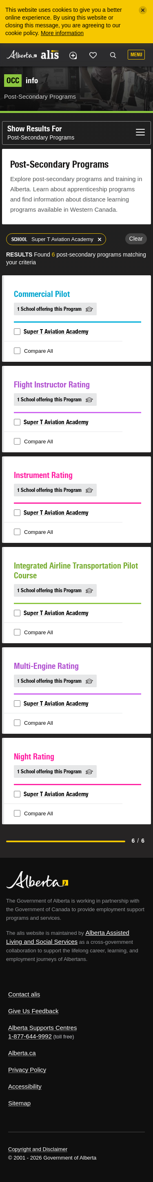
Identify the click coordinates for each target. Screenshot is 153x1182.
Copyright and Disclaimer (37, 1149)
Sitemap (19, 1103)
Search (113, 55)
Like (93, 55)
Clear (136, 238)
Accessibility (25, 1086)
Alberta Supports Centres (42, 1027)
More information (62, 33)
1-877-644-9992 (30, 1036)
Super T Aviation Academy (56, 331)
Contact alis (24, 994)
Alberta (21, 54)
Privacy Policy (27, 1069)
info (21, 80)
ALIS (50, 54)
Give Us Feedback (33, 1010)
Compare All (34, 351)
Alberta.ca (22, 1052)
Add (73, 55)
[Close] (143, 10)
